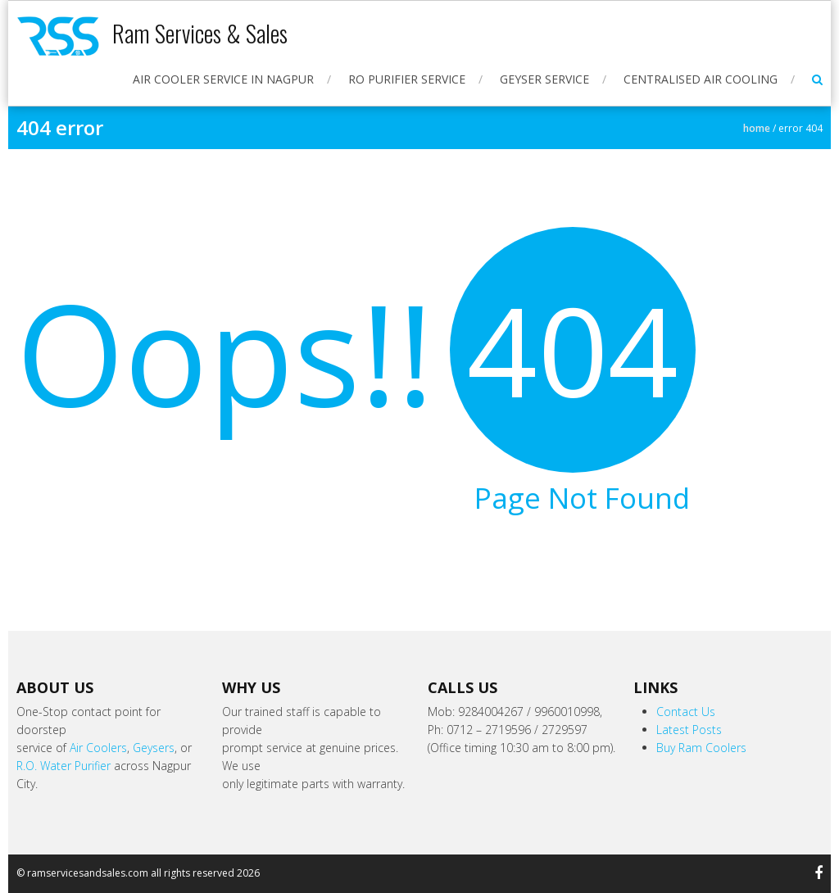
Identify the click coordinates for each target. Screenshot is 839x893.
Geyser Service (544, 79)
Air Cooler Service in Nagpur (223, 79)
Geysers (154, 747)
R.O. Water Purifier (63, 765)
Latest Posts (689, 729)
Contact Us (685, 711)
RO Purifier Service (406, 79)
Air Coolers (98, 747)
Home (756, 128)
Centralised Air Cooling (701, 79)
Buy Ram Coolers (701, 747)
